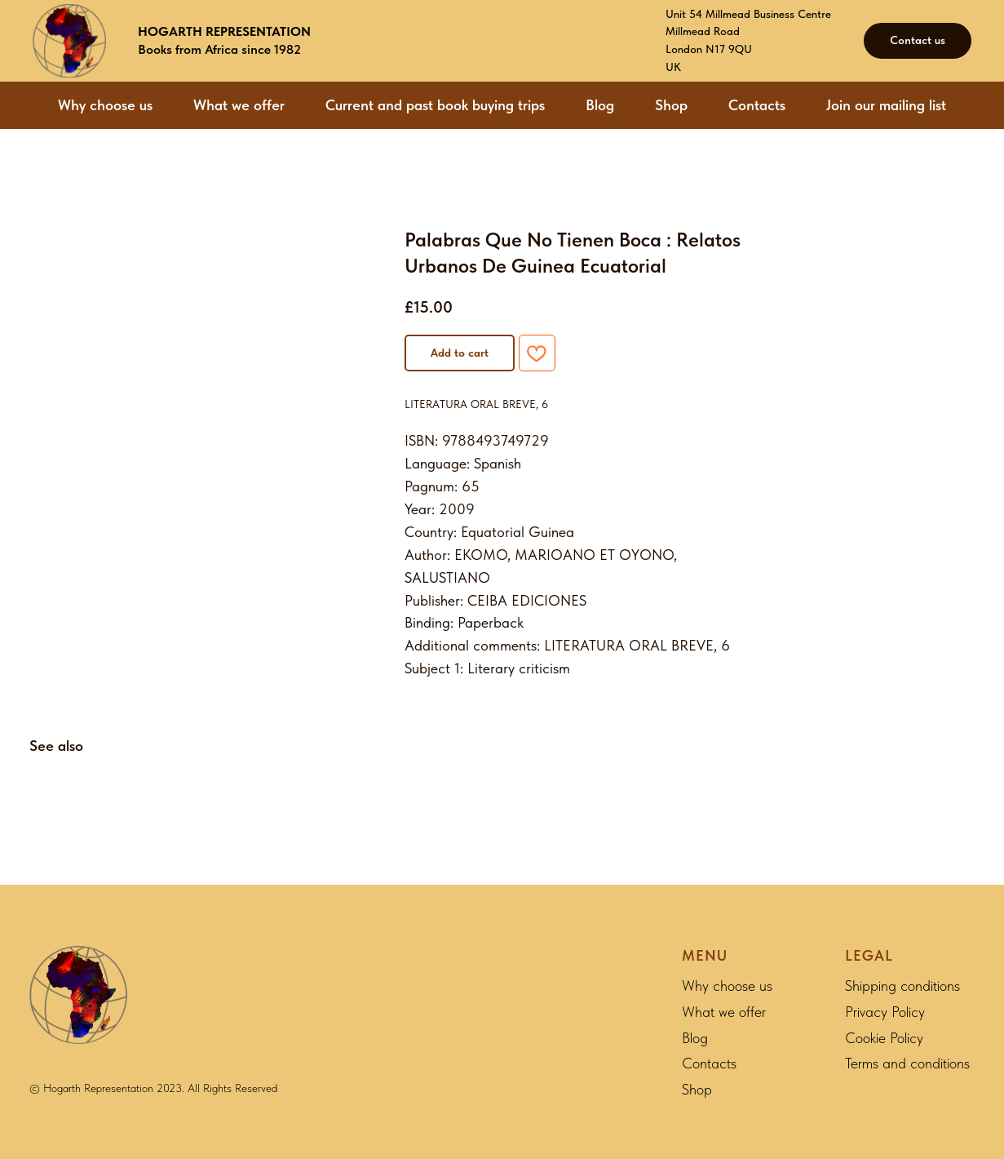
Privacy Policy (885, 1011)
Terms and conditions (907, 1063)
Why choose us (105, 104)
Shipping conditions (902, 985)
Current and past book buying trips (435, 104)
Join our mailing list (886, 104)
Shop (671, 104)
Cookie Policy (884, 1037)
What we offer (239, 104)
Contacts (756, 104)
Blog (600, 104)
